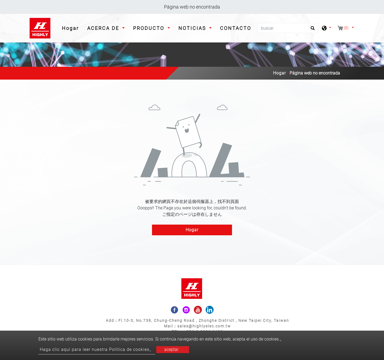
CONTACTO (235, 28)
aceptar (171, 349)
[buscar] (288, 28)
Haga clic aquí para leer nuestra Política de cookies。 (97, 349)
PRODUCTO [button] (149, 28)
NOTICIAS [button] (193, 28)
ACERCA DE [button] (104, 28)
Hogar (71, 27)
